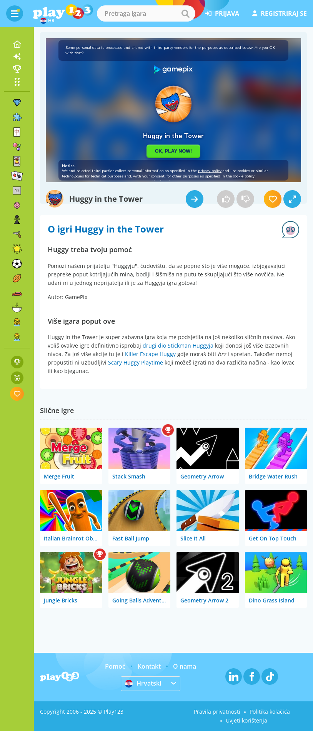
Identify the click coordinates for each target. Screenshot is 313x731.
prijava (222, 13)
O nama (184, 666)
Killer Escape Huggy (150, 354)
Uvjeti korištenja (246, 720)
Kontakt (149, 666)
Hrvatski (143, 683)
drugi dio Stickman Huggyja (178, 345)
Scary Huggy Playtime (135, 362)
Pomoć (115, 666)
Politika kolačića (270, 711)
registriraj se (279, 13)
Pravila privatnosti (217, 711)
